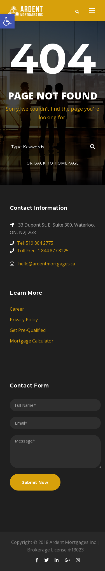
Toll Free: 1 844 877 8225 (43, 251)
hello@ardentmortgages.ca (46, 264)
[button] (7, 21)
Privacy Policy (24, 320)
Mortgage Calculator (31, 341)
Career (17, 309)
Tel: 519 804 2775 (35, 243)
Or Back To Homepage (53, 163)
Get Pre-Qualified (28, 330)
